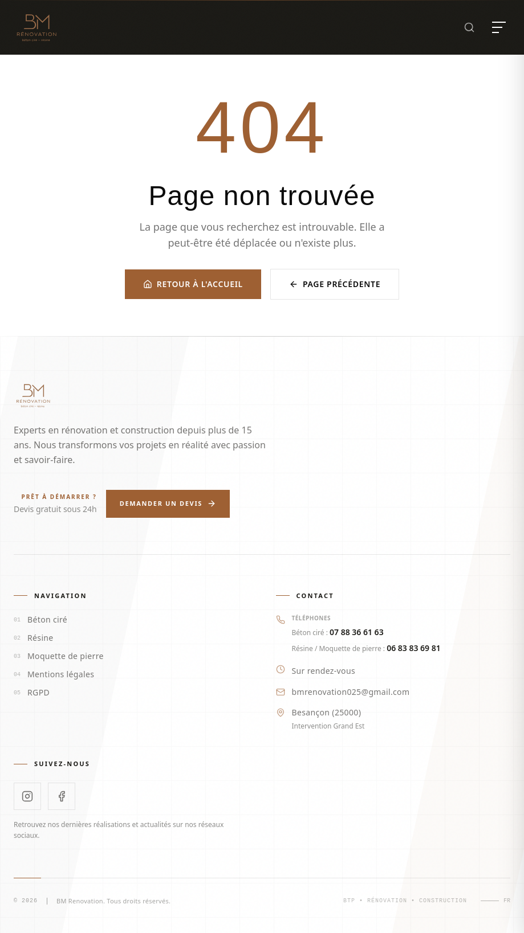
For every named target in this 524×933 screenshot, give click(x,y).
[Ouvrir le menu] (499, 27)
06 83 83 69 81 (414, 648)
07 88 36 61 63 (357, 632)
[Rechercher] (469, 27)
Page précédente (334, 284)
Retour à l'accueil (193, 284)
